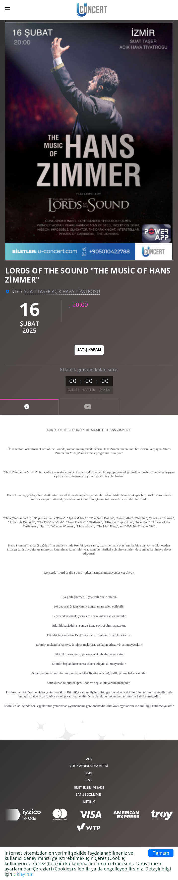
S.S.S (89, 780)
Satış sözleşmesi (89, 794)
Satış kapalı (89, 349)
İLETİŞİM (89, 801)
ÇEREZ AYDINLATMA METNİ (89, 766)
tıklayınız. (23, 874)
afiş (89, 759)
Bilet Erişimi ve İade (89, 787)
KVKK (89, 773)
